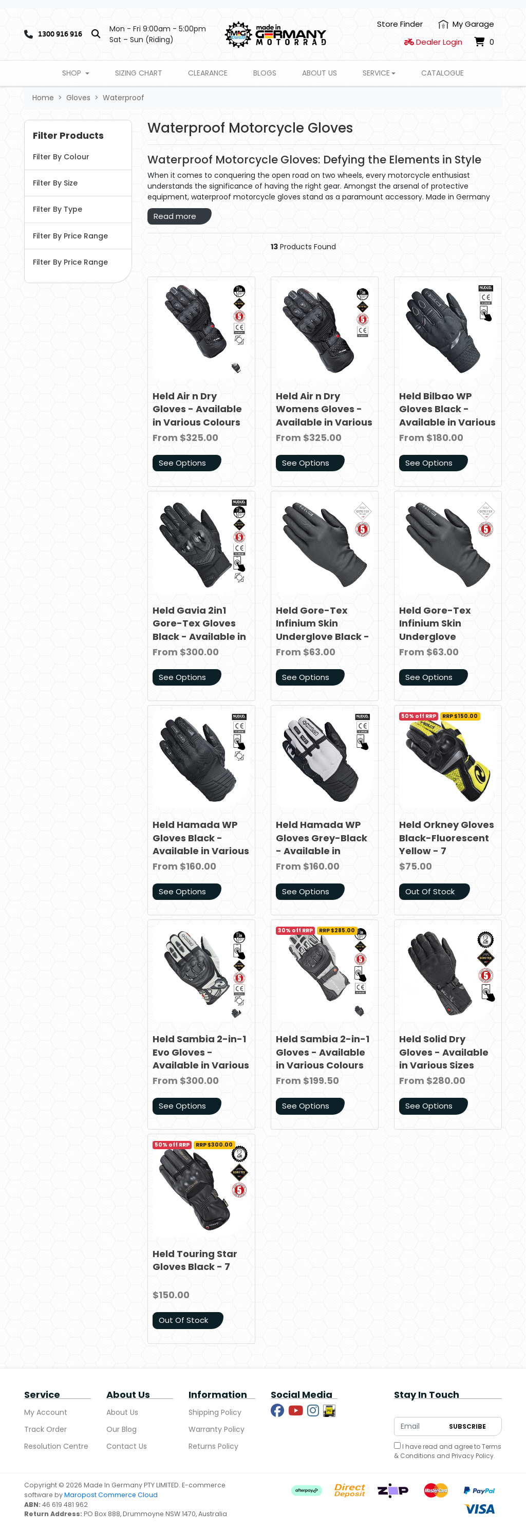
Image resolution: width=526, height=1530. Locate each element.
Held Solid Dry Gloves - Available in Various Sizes (444, 1052)
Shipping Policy (215, 1412)
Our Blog (121, 1429)
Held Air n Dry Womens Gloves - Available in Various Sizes (324, 415)
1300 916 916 (60, 33)
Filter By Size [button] (55, 183)
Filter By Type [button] (57, 209)
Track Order (45, 1429)
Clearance (208, 73)
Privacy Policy (473, 1455)
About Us (319, 73)
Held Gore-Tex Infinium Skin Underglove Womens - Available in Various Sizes (447, 642)
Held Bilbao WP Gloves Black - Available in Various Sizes (447, 415)
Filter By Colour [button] (61, 157)
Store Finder (400, 24)
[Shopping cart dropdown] (484, 42)
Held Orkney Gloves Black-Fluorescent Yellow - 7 (446, 837)
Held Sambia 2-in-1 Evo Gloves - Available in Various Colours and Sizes (201, 1058)
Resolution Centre (56, 1446)
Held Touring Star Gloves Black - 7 (195, 1260)
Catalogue (442, 73)
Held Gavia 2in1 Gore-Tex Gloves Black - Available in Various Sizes (199, 630)
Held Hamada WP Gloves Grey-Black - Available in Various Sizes (321, 844)
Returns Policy (213, 1446)
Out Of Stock (430, 891)
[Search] (95, 34)
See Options (182, 462)
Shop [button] (72, 73)
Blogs (264, 73)
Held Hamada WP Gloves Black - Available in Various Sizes (201, 844)
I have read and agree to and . (447, 1451)
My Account (45, 1412)
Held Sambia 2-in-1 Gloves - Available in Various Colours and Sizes (322, 1058)
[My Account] (466, 24)
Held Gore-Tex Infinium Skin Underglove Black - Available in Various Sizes (324, 636)
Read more (175, 216)
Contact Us (126, 1446)
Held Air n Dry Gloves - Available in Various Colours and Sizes (197, 415)
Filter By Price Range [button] (70, 236)
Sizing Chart (138, 73)
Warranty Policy (217, 1429)
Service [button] (376, 73)
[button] (78, 136)
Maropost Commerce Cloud (111, 1494)
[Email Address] (418, 1426)
